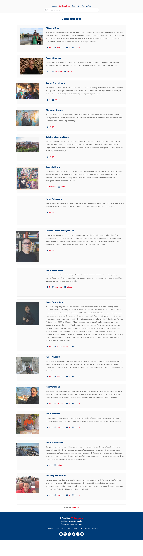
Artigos (54, 6)
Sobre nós (76, 6)
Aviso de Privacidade (91, 543)
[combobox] (71, 10)
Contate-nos (77, 543)
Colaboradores (64, 6)
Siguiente (75, 523)
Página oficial (86, 6)
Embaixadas (48, 543)
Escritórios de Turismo (63, 543)
